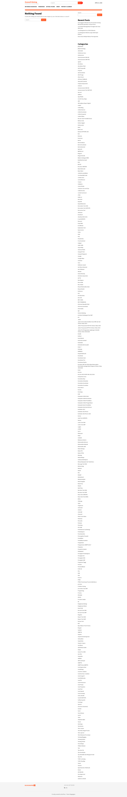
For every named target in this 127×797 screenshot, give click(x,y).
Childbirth (80, 184)
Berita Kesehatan (82, 144)
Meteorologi (81, 466)
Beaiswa (80, 136)
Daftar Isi (80, 197)
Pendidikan (80, 538)
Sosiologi (80, 702)
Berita (79, 140)
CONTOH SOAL (81, 190)
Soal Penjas (80, 684)
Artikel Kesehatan (82, 112)
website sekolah (82, 778)
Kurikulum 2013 (81, 409)
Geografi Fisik (81, 252)
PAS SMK (80, 527)
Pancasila (80, 521)
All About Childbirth (82, 79)
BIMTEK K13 (80, 151)
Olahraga (80, 501)
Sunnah (79, 708)
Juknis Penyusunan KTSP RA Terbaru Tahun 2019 (89, 325)
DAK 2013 (80, 199)
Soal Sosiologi (81, 693)
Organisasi (80, 505)
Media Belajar (81, 457)
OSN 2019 (80, 507)
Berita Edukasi (81, 142)
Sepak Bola (80, 641)
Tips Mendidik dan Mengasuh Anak (86, 754)
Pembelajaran (81, 531)
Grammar (80, 260)
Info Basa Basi (81, 295)
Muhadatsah (81, 477)
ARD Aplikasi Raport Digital (84, 103)
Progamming (81, 590)
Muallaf (79, 475)
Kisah (79, 370)
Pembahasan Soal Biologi (84, 529)
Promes (80, 593)
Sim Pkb (80, 654)
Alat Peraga (80, 75)
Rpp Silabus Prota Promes (84, 625)
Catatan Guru (81, 177)
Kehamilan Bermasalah (83, 345)
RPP (79, 623)
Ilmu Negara (81, 280)
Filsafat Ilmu (81, 238)
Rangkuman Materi (82, 606)
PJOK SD (80, 569)
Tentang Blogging (82, 737)
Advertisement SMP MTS (84, 59)
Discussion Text (81, 210)
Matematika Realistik (83, 444)
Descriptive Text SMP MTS (84, 208)
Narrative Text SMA (82, 490)
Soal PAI (80, 680)
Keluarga (80, 349)
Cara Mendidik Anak (82, 175)
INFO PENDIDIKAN (82, 302)
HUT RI (79, 278)
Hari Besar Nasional (82, 267)
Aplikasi (80, 94)
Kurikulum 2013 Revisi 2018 (84, 413)
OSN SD (79, 510)
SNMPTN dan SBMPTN (83, 665)
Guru (79, 262)
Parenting (80, 525)
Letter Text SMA (81, 422)
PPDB (79, 580)
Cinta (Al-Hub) (81, 186)
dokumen (80, 212)
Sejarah (79, 634)
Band (79, 127)
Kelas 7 (79, 347)
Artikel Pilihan (81, 116)
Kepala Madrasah (82, 353)
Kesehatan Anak (82, 358)
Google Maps (81, 258)
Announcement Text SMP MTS (85, 90)
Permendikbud (81, 566)
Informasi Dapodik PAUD (83, 304)
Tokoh (79, 763)
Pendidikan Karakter (83, 540)
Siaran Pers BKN (82, 652)
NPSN (79, 499)
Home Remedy (81, 273)
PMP (79, 573)
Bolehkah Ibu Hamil (82, 160)
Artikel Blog (80, 107)
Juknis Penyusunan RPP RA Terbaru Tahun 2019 (89, 328)
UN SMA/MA (80, 772)
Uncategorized (81, 774)
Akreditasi (80, 64)
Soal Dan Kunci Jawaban (83, 673)
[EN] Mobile (80, 46)
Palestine (80, 518)
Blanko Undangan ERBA (83, 158)
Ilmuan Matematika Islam (84, 287)
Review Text (81, 621)
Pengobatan (81, 542)
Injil (78, 311)
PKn (79, 571)
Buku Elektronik (81, 169)
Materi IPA (80, 451)
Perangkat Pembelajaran (84, 553)
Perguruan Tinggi (82, 562)
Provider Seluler (82, 599)
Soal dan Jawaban (82, 671)
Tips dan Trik (81, 750)
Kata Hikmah (81, 338)
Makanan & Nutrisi (82, 440)
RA (78, 601)
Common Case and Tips (83, 188)
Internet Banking (82, 313)
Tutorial (79, 765)
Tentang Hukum (81, 739)
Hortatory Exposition (83, 276)
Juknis (79, 319)
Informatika (80, 308)
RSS (65, 788)
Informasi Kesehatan (83, 306)
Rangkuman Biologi (82, 604)
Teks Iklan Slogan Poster (84, 730)
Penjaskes (80, 547)
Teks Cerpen (81, 728)
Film (79, 236)
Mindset (80, 468)
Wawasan (80, 776)
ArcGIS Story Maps (82, 99)
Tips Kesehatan (81, 752)
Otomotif (80, 514)
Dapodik (80, 201)
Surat (79, 711)
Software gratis (81, 700)
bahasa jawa (81, 125)
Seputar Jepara (81, 643)
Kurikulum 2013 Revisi (83, 411)
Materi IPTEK (81, 453)
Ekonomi (80, 221)
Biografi (80, 153)
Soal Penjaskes (81, 687)
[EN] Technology (82, 48)
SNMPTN (80, 663)
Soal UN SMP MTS (82, 698)
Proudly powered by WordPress (58, 794)
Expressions (81, 230)
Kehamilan (80, 342)
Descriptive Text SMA (83, 206)
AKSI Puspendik (81, 68)
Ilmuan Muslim (81, 289)
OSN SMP (80, 512)
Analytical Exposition (83, 83)
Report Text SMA (82, 617)
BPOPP (79, 164)
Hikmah (79, 271)
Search (80, 3)
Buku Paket (80, 171)
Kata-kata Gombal (82, 340)
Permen (80, 564)
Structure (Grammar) (83, 706)
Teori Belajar (81, 743)
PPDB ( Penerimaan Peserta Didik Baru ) (87, 582)
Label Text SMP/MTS (82, 418)
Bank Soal (80, 129)
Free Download (81, 241)
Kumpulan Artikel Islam (83, 396)
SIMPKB (79, 658)
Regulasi (80, 614)
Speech (80, 704)
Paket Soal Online (82, 516)
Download (80, 214)
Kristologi (80, 392)
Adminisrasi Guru (82, 53)
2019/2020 (80, 51)
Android (80, 86)
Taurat (79, 722)
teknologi (80, 724)
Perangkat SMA (81, 558)
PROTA (79, 597)
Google (79, 256)
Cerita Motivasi (81, 179)
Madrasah (80, 433)
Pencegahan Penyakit (83, 536)
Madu (79, 435)
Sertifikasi (80, 645)
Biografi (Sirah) (81, 155)
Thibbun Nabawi (81, 746)
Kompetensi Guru (82, 376)
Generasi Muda (81, 249)
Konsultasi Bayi (81, 379)
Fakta (79, 232)
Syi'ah (79, 715)
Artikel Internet (81, 110)
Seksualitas (80, 639)
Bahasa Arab (81, 120)
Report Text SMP (82, 619)
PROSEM (80, 595)
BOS (79, 162)
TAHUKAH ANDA (81, 719)
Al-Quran (80, 70)
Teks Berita (80, 726)
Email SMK (80, 223)
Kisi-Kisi (80, 372)
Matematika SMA (82, 446)
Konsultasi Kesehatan (83, 383)
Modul (79, 470)
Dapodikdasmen (82, 203)
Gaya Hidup (80, 247)
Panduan (80, 523)
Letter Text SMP (81, 424)
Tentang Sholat (81, 741)
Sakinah (80, 630)
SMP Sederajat (81, 660)
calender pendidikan (83, 173)
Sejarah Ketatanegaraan (83, 636)
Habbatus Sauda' (82, 265)
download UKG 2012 (82, 217)
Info (79, 293)
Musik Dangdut (81, 481)
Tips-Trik (80, 757)
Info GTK (80, 297)
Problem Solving (82, 586)
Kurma (79, 416)
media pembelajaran (83, 459)
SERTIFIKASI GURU (82, 647)
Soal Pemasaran (82, 682)
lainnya (79, 420)
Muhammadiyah (81, 479)
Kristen (79, 389)
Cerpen (79, 182)
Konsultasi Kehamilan (83, 381)
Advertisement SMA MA (83, 57)
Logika (79, 427)
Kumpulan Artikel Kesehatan (84, 398)
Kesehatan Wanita (82, 362)
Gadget (79, 243)
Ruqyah (79, 628)
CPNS (79, 195)
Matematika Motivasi (83, 442)
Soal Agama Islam (82, 667)
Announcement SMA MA (83, 88)
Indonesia (80, 291)
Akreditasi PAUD (82, 66)
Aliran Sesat (81, 77)
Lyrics (79, 431)
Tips (79, 748)
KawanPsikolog (31, 2)
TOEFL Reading (81, 761)
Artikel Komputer (82, 114)
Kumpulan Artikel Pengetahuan (85, 403)
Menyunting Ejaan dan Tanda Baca (86, 462)
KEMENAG (80, 351)
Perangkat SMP (81, 560)
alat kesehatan (81, 72)
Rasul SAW (80, 608)
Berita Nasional (81, 147)
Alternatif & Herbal (82, 81)
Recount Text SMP (82, 612)
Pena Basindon (81, 534)
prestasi (80, 584)
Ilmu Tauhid (80, 284)
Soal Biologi (81, 669)
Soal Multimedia (81, 678)
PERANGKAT (81, 551)
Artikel (79, 105)
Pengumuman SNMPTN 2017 (84, 545)
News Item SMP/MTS (83, 494)
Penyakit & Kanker (82, 549)
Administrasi (81, 55)
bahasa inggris (81, 123)
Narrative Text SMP (82, 492)
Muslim (79, 486)
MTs (79, 472)
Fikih (79, 234)
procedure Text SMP (83, 588)
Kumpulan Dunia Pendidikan (84, 405)
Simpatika (80, 656)
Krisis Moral (80, 387)
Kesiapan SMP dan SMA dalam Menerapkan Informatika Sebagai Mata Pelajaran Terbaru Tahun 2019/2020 (90, 366)
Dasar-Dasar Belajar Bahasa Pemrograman (88, 36)
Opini (79, 503)
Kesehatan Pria (81, 360)
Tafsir (79, 717)
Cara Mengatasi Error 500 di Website (86, 30)
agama (79, 61)
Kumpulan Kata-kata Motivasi (85, 407)
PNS (79, 575)
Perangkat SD (81, 556)
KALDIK (79, 334)
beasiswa (80, 138)
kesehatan (80, 355)
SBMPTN (80, 632)
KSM (79, 394)
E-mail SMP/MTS (81, 219)
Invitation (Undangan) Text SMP (85, 315)
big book (80, 149)
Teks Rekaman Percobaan (84, 735)
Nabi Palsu (80, 488)
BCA (79, 134)
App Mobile (80, 96)
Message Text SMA (82, 464)
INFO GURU (80, 300)
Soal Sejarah (81, 691)
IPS (78, 317)
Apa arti (80, 92)
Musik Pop (80, 483)
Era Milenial (80, 225)
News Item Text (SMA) (83, 497)
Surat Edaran (81, 713)
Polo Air (80, 577)
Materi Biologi (81, 448)
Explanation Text (82, 228)
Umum (79, 770)
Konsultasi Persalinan (83, 385)
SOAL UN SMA (81, 695)
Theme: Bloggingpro (70, 794)
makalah (80, 438)
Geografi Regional (82, 254)
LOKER (79, 429)
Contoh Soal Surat (82, 193)
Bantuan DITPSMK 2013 (83, 131)
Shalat (79, 649)
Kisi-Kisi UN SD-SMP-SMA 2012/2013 (86, 374)
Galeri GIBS (80, 245)
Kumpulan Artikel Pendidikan (85, 400)
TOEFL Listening (81, 759)
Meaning (80, 455)
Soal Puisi (80, 689)
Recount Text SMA (82, 610)
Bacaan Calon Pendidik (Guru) (85, 118)
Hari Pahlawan (81, 269)
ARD (79, 101)
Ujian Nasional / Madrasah (84, 767)
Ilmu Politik (80, 282)
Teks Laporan (81, 732)
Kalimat (79, 336)
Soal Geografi (81, 676)
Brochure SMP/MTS (82, 166)
